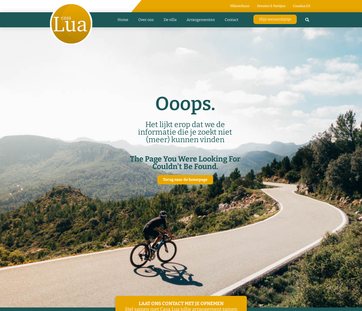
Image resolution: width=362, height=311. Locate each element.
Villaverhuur (240, 6)
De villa (170, 19)
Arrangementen (201, 19)
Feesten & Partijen (271, 6)
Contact (231, 19)
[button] (307, 20)
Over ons (146, 19)
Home (123, 19)
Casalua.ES (301, 6)
